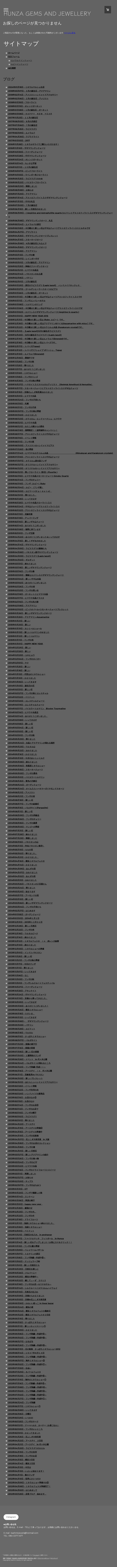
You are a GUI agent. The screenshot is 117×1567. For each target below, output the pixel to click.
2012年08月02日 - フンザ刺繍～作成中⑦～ (27, 1364)
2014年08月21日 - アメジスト (21, 792)
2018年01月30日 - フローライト (22, 102)
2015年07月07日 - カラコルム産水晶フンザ (27, 461)
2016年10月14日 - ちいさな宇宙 (22, 163)
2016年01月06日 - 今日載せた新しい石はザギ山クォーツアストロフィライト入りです (45, 308)
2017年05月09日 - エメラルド (21, 133)
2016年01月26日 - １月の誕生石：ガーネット (28, 293)
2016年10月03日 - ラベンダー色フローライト (28, 175)
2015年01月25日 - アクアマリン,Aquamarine (28, 617)
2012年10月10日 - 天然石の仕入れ (23, 1292)
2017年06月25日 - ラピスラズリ (22, 129)
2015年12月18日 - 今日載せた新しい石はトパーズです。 (32, 342)
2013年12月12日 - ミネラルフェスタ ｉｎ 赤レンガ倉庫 (33, 941)
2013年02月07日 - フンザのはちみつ (24, 1185)
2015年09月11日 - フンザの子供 (22, 407)
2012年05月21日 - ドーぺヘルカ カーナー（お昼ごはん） (33, 1425)
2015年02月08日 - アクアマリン (22, 606)
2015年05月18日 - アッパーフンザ (23, 518)
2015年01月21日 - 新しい (19, 621)
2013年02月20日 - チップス (20, 1181)
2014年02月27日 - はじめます (21, 911)
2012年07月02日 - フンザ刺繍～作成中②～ (27, 1395)
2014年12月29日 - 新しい (19, 647)
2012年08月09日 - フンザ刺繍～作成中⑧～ (27, 1357)
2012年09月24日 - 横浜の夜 (20, 1307)
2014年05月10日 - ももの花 (20, 850)
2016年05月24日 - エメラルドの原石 (24, 224)
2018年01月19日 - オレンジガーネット (25, 106)
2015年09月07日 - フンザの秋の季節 (24, 411)
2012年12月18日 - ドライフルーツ (23, 1219)
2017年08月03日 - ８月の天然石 (22, 121)
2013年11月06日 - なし (18, 975)
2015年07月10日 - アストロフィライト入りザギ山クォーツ (33, 457)
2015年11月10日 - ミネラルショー (22, 373)
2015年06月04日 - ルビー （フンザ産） (25, 487)
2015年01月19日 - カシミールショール (25, 628)
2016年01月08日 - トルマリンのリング (25, 304)
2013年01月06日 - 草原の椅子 (21, 1200)
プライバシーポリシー (43, 1558)
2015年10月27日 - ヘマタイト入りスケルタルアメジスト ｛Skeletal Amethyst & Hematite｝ (50, 384)
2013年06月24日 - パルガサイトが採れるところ (29, 1063)
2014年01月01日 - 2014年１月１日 (23, 918)
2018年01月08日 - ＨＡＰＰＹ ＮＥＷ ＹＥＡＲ (30, 114)
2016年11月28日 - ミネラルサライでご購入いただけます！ (33, 144)
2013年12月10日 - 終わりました (22, 945)
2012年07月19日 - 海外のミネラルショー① (27, 1380)
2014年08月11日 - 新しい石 (20, 811)
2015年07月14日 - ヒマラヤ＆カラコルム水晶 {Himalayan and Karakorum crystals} (60, 453)
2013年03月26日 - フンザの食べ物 (23, 1158)
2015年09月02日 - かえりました (22, 415)
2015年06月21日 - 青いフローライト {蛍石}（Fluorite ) (32, 472)
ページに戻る (69, 33)
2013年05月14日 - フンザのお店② (23, 1105)
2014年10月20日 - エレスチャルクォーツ (26, 701)
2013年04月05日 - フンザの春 (21, 1147)
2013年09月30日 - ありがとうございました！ (28, 1006)
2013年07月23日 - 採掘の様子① (22, 1044)
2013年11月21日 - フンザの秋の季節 (23, 960)
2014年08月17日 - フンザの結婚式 (23, 804)
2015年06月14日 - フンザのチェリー (24, 480)
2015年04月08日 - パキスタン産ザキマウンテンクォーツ (33, 552)
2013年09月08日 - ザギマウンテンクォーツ (28, 1021)
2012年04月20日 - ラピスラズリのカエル (26, 1448)
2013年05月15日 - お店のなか (21, 1101)
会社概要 (12, 68)
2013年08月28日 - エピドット (21, 1029)
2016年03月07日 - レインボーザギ (23, 259)
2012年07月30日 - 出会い (19, 1368)
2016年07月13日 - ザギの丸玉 (21, 201)
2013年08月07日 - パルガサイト (22, 1040)
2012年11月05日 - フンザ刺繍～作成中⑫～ (26, 1258)
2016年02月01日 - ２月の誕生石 (22, 281)
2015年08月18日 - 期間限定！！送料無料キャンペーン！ (33, 430)
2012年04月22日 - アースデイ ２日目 (25, 1441)
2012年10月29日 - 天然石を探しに (23, 1269)
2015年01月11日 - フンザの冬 (21, 640)
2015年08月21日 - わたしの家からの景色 (26, 426)
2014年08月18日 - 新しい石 (20, 800)
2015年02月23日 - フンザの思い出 (23, 590)
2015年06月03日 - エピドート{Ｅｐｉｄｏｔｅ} (30, 491)
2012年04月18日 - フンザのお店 (22, 1456)
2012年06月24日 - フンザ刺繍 (21, 1402)
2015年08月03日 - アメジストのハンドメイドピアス (31, 445)
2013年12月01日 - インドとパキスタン (25, 952)
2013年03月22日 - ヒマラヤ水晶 (22, 1166)
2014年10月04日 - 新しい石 (20, 728)
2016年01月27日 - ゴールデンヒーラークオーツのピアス (33, 289)
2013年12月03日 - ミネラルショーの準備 (26, 949)
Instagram (11, 1517)
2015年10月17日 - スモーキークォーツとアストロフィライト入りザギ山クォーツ (43, 388)
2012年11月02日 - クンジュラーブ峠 (24, 1261)
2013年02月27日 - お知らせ (20, 1177)
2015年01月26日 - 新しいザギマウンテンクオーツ (30, 613)
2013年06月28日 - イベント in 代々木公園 (27, 1059)
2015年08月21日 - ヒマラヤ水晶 (22, 423)
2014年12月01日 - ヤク (18, 663)
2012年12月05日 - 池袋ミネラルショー (25, 1227)
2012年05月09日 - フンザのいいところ (25, 1429)
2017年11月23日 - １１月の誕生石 (23, 118)
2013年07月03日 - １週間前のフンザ (24, 1055)
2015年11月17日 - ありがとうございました (26, 369)
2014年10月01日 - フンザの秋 (21, 735)
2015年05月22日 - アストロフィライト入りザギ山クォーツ (33, 510)
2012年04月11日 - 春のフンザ (21, 1475)
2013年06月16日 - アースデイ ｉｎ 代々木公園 (30, 1071)
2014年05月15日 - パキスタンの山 (23, 842)
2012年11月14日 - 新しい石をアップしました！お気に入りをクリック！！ (40, 1242)
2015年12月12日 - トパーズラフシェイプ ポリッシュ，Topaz (35, 350)
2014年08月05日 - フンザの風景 (22, 823)
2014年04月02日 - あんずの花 (21, 876)
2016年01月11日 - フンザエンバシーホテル (26, 301)
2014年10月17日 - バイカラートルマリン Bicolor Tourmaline (37, 708)
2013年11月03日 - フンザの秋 (21, 979)
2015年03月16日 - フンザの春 (21, 571)
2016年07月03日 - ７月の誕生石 (22, 205)
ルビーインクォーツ (19, 64)
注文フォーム (14, 57)
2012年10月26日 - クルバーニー (22, 1273)
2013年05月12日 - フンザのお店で (23, 1109)
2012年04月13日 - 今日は (19, 1467)
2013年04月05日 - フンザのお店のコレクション (29, 1143)
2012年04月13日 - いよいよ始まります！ (26, 1471)
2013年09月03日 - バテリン (20, 1025)
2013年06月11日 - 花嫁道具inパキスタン (26, 1074)
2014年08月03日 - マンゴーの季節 (23, 827)
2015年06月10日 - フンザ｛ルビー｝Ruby (26, 484)
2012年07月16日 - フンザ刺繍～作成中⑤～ (27, 1383)
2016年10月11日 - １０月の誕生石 (23, 167)
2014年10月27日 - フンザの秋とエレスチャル (28, 693)
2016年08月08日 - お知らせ (20, 190)
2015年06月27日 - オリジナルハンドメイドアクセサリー (33, 464)
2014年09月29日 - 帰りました (21, 739)
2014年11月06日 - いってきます (22, 682)
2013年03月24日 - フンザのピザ (22, 1162)
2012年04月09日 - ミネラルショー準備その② (28, 1482)
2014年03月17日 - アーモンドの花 (23, 895)
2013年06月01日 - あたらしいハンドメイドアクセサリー (33, 1082)
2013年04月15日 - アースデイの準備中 (25, 1132)
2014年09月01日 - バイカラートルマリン (26, 777)
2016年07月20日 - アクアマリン (22, 194)
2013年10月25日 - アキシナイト (22, 991)
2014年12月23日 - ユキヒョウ (21, 655)
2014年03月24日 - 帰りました (21, 888)
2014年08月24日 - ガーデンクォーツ (24, 785)
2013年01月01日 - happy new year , (25, 1204)
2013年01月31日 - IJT (18, 1189)
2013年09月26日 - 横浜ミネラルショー (25, 1010)
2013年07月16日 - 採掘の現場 (21, 1048)
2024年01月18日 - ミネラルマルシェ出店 (26, 87)
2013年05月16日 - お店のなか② (22, 1097)
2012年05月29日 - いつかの (20, 1418)
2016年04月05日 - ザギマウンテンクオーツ (27, 247)
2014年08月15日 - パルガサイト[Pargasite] (28, 808)
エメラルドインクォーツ (21, 60)
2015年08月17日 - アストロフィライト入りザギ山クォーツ (33, 434)
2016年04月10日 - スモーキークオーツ (25, 240)
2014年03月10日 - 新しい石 (20, 899)
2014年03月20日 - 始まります (21, 891)
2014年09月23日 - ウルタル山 (21, 747)
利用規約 (8, 1558)
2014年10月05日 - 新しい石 (20, 724)
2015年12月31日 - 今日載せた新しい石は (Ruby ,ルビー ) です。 (36, 320)
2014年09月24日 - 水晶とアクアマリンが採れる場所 (31, 743)
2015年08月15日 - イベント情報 (22, 438)
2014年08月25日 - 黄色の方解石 (22, 781)
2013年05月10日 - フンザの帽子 (22, 1113)
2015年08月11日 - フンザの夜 (21, 442)
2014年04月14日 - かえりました (22, 865)
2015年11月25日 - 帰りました (21, 365)
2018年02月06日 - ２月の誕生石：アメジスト (28, 98)
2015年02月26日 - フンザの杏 (21, 586)
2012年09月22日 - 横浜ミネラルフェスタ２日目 (29, 1315)
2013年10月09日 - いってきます (22, 1002)
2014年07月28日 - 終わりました (22, 834)
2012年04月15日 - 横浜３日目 (21, 1460)
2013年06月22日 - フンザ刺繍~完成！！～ (27, 1067)
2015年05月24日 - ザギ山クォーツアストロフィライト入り (34, 506)
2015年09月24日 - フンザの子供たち (24, 400)
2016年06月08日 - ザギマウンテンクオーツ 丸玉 (30, 220)
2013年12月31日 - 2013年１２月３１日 (25, 922)
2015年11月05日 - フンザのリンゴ (23, 377)
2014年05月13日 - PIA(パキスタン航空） (26, 846)
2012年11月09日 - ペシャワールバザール (26, 1250)
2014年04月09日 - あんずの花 (22, 869)
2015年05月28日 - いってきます (22, 499)
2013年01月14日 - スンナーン (21, 1197)
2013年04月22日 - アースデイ (21, 1124)
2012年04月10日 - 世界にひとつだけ (24, 1479)
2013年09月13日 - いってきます (22, 1017)
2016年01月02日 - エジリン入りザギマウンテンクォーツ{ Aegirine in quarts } (43, 312)
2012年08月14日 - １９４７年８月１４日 (26, 1353)
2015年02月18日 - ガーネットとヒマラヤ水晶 (28, 594)
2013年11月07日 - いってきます (22, 972)
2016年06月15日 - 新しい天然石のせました (27, 209)
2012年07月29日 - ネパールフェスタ (24, 1372)
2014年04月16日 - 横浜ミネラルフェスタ (26, 861)
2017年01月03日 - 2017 (19, 140)
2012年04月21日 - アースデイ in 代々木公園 (28, 1444)
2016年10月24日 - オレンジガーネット (25, 159)
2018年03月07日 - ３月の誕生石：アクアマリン (29, 91)
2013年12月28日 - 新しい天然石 (22, 926)
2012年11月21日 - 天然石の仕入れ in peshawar (30, 1235)
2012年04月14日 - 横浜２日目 (21, 1463)
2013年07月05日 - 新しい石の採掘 (23, 1052)
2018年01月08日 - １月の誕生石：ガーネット (28, 110)
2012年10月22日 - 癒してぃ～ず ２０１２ (27, 1280)
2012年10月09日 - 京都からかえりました (26, 1296)
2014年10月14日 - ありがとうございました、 (28, 716)
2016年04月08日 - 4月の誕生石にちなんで (27, 243)
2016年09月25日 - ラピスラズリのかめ (25, 179)
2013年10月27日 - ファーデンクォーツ (25, 987)
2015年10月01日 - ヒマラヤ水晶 (22, 396)
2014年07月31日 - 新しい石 (20, 830)
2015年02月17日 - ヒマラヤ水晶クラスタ (26, 598)
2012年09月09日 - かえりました (22, 1330)
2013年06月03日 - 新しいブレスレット (25, 1078)
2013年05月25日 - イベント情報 (22, 1086)
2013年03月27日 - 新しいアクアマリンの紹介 (28, 1155)
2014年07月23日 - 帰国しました (22, 838)
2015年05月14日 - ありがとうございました (27, 525)
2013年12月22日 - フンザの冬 (21, 930)
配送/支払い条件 (32, 1558)
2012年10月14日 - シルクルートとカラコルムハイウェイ (32, 1288)
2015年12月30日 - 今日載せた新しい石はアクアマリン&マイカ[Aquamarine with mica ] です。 (51, 323)
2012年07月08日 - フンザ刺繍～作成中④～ (27, 1387)
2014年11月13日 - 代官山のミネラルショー (26, 674)
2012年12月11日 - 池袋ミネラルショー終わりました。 (31, 1223)
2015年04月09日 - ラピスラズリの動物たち (27, 548)
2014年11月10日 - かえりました (22, 678)
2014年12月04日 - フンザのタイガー (24, 659)
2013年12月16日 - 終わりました (22, 937)
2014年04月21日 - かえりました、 (23, 857)
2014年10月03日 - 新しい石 (20, 731)
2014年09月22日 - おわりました (22, 750)
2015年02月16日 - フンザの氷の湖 (23, 602)
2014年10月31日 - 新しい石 (20, 689)
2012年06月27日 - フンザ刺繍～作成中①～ (27, 1399)
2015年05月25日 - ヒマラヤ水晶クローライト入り (30, 503)
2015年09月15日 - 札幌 (18, 403)
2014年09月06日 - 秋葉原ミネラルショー (26, 766)
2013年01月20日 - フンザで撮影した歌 (25, 1193)
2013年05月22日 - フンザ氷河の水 (23, 1090)
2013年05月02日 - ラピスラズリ (22, 1116)
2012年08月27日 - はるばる (20, 1341)
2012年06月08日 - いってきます (22, 1410)
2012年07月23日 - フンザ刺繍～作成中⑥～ (27, 1376)
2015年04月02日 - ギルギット (21, 560)
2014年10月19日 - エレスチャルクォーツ (26, 705)
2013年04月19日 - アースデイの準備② (25, 1128)
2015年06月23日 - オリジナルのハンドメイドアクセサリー (34, 468)
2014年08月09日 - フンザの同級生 (23, 815)
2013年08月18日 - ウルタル (20, 1033)
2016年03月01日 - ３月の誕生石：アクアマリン (29, 262)
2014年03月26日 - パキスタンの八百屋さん (27, 884)
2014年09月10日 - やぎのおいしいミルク (26, 758)
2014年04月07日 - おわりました (22, 872)
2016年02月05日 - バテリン (20, 278)
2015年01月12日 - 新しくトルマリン (24, 636)
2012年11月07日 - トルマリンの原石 (24, 1254)
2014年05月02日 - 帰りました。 (22, 853)
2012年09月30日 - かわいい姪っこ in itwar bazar (31, 1303)
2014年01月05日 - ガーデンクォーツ (24, 914)
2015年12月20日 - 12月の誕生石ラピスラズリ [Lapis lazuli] (34, 335)
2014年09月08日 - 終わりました (22, 762)
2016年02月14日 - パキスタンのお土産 (25, 274)
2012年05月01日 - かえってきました (24, 1433)
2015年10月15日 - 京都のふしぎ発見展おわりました (30, 392)
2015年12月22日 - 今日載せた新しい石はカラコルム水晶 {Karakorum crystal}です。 (46, 327)
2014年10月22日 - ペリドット (21, 697)
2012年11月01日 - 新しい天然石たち (24, 1265)
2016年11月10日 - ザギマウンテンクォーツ (26, 148)
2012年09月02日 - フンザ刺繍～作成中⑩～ (27, 1338)
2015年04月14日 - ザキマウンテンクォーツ (27, 545)
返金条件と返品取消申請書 (19, 1558)
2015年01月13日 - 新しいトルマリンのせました (28, 632)
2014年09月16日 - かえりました (22, 754)
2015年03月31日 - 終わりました (22, 564)
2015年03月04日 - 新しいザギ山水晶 (24, 579)
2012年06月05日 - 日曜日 (19, 1414)
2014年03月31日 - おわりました (22, 880)
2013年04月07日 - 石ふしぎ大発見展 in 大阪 (28, 1139)
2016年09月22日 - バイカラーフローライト (27, 182)
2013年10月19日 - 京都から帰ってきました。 (28, 998)
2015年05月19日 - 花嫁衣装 (20, 514)
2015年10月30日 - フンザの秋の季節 (24, 381)
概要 (4, 1558)
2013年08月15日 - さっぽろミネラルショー (27, 1036)
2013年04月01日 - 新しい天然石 (22, 1151)
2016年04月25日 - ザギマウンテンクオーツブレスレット (33, 236)
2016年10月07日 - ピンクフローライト (25, 171)
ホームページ (14, 53)
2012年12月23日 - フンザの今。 (22, 1212)
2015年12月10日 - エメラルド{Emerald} (26, 354)
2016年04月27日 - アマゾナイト (22, 232)
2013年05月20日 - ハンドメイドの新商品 (26, 1094)
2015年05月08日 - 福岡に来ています (24, 529)
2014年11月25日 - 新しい (19, 667)
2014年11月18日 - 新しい (19, 670)
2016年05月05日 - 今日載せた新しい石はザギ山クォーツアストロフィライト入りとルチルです (49, 228)
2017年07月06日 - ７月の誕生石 (22, 125)
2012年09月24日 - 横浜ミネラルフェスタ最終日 (29, 1311)
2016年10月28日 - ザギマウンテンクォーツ (27, 156)
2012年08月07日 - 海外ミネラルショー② (26, 1360)
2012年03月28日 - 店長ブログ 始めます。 (27, 1494)
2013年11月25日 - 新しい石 (20, 956)
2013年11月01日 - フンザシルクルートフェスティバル (31, 983)
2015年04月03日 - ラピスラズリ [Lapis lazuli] (29, 556)
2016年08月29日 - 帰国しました (22, 186)
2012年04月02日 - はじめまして (22, 1490)
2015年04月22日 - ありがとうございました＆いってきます (34, 537)
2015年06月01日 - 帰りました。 (22, 495)
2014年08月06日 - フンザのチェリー (24, 819)
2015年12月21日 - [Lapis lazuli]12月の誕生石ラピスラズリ (34, 331)
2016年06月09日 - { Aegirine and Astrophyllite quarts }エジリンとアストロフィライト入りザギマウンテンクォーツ (60, 215)
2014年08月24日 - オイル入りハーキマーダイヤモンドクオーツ (36, 789)
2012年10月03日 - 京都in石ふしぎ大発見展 (27, 1299)
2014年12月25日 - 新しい (19, 651)
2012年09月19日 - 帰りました (21, 1319)
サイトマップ (54, 1558)
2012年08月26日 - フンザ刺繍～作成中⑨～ (27, 1345)
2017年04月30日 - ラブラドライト (23, 137)
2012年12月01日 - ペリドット (21, 1231)
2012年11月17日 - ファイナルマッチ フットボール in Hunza (36, 1238)
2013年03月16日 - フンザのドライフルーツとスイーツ (32, 1170)
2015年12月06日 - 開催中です (21, 358)
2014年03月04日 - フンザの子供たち (24, 907)
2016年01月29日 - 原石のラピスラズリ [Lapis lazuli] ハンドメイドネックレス (44, 285)
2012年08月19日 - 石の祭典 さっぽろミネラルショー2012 (34, 1349)
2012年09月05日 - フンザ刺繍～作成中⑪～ (27, 1334)
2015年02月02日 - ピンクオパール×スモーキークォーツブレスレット (38, 609)
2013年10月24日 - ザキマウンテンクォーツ (27, 994)
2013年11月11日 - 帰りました (20, 968)
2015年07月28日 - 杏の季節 (20, 449)
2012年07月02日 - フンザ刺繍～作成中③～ (27, 1391)
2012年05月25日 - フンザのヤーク (23, 1421)
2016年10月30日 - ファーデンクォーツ (25, 152)
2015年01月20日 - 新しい (19, 625)
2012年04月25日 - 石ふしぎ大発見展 (24, 1437)
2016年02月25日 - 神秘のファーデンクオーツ (28, 266)
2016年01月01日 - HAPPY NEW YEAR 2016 (28, 316)
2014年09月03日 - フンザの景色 (22, 773)
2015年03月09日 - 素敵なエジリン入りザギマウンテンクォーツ (36, 575)
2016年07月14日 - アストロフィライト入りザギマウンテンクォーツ (37, 198)
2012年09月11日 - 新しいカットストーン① (27, 1326)
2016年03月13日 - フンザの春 (21, 255)
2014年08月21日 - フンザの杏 (21, 796)
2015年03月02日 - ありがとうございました (27, 583)
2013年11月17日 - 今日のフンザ (22, 964)
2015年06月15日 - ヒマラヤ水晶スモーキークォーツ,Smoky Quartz (38, 476)
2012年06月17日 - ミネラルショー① (24, 1406)
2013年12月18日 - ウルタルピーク (23, 933)
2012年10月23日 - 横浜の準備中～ (23, 1277)
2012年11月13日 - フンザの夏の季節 (23, 1246)
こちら (36, 1555)
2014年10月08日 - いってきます (22, 720)
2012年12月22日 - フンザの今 (21, 1216)
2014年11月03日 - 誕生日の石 (21, 686)
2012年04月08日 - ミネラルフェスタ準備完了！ (29, 1486)
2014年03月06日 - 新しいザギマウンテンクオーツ (30, 903)
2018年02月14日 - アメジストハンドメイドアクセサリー (33, 95)
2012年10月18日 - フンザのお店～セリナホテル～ (29, 1284)
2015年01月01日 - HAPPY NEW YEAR (25, 644)
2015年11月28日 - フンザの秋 (21, 362)
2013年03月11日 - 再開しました (22, 1174)
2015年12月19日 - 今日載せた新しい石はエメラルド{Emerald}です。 (38, 339)
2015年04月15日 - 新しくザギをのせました (27, 541)
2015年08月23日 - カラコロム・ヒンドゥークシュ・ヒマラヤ (35, 419)
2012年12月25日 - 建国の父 (20, 1208)
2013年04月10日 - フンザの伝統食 (23, 1136)
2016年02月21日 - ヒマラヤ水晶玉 (23, 270)
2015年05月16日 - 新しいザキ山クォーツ (26, 522)
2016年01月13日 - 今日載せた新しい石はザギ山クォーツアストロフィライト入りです (45, 297)
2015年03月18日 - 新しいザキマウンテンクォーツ (30, 567)
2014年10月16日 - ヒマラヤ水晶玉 (23, 712)
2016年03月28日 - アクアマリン (22, 251)
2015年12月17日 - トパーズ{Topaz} (24, 346)
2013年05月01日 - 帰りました (21, 1120)
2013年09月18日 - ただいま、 (21, 1013)
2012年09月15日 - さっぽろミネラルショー (27, 1322)
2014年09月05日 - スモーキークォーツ (25, 769)
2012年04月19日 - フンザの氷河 (22, 1452)
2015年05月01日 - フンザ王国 (21, 533)
